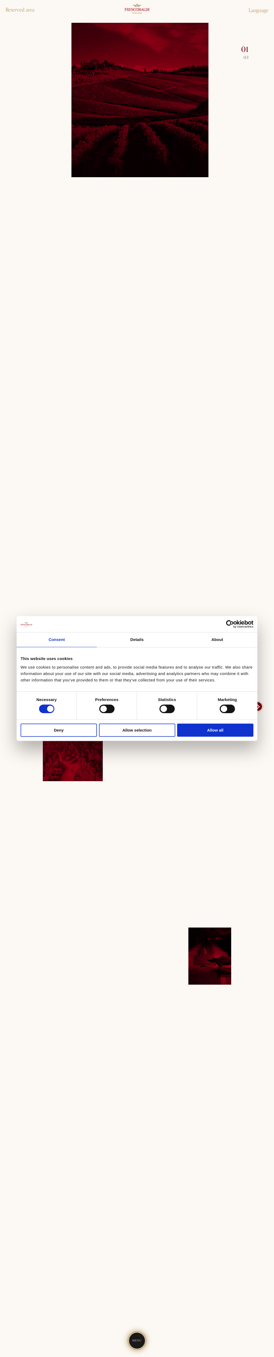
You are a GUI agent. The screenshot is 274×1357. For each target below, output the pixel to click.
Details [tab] (137, 639)
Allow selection (136, 730)
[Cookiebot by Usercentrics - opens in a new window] (230, 624)
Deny (59, 730)
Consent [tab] (57, 639)
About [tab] (217, 639)
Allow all (215, 730)
